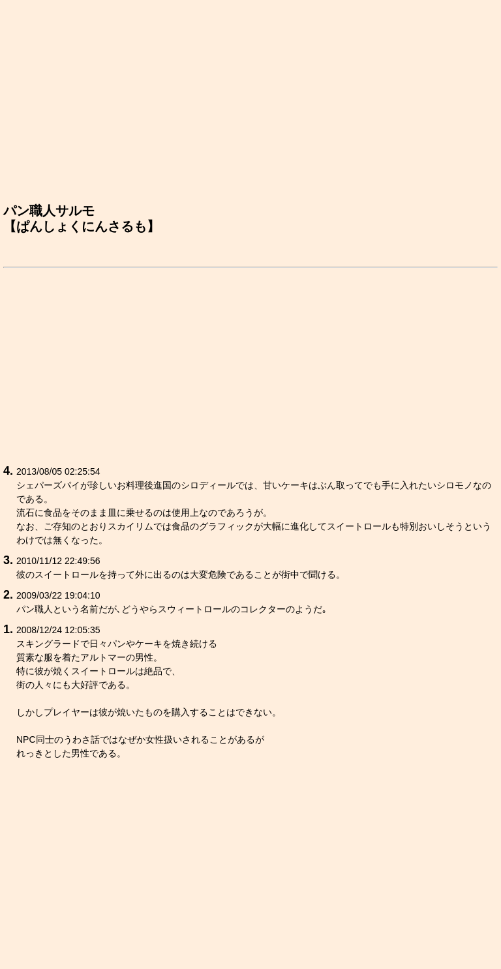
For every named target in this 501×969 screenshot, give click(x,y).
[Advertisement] (250, 105)
